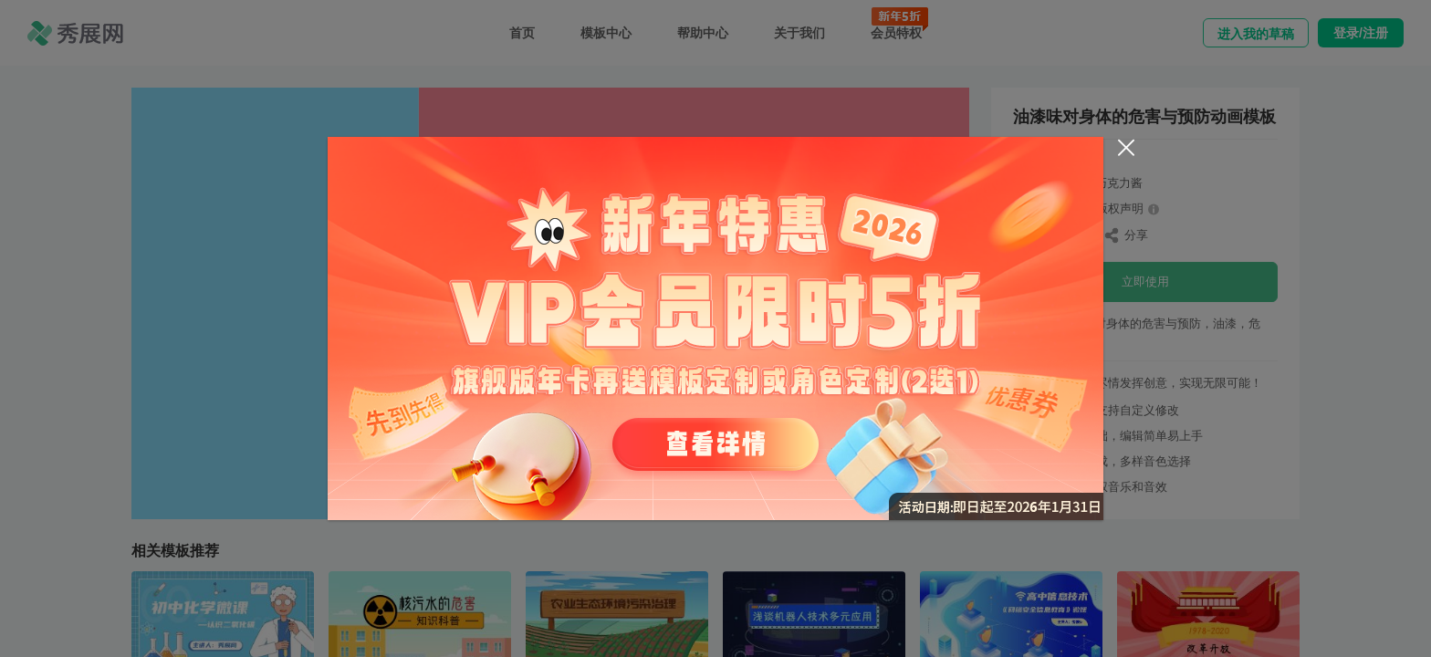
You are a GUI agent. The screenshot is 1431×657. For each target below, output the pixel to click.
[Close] (1126, 148)
